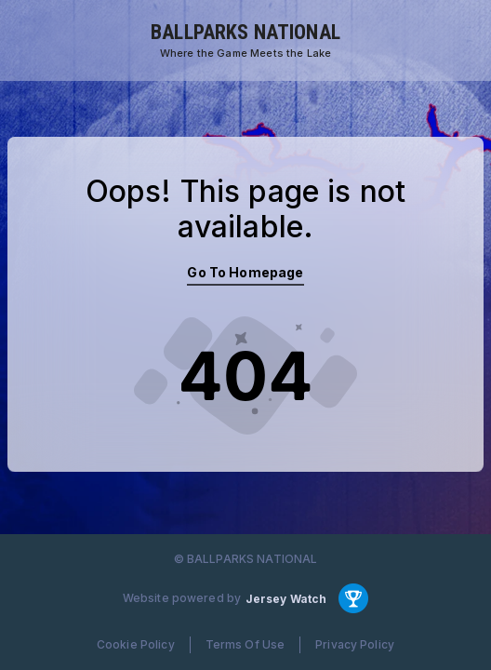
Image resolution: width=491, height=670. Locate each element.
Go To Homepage (245, 272)
